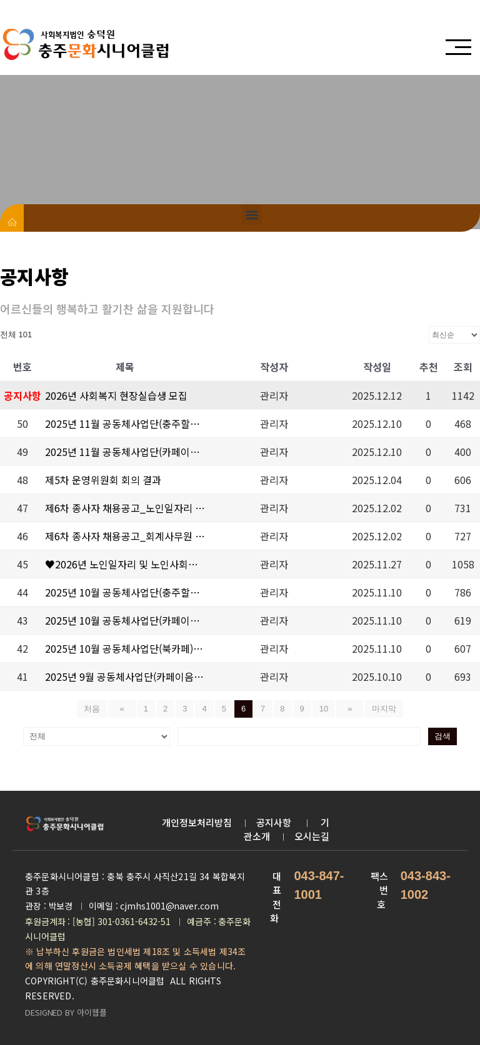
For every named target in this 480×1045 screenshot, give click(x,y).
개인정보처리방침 (197, 821)
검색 (344, 735)
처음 (100, 708)
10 (323, 708)
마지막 (375, 708)
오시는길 (311, 834)
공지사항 (275, 821)
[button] (251, 214)
